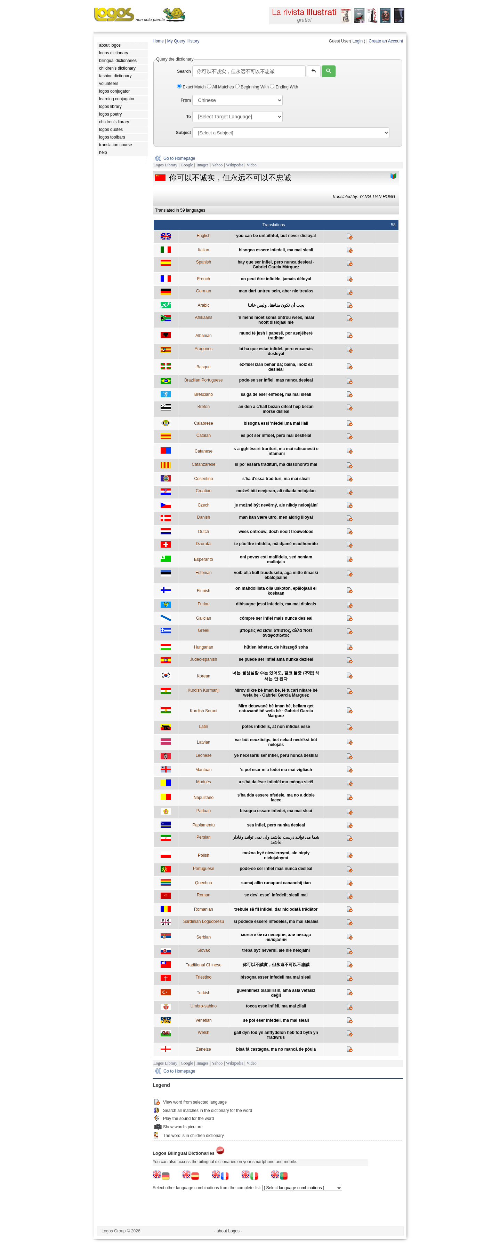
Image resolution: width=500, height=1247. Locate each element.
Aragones (203, 348)
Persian (203, 837)
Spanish (203, 262)
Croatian (203, 490)
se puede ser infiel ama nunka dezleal (276, 659)
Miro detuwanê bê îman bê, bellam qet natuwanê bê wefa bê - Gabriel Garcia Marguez (276, 711)
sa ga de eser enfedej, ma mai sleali (276, 394)
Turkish (203, 992)
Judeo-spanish (203, 659)
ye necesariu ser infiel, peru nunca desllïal (276, 755)
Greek (203, 630)
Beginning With (252, 87)
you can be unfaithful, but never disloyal (276, 235)
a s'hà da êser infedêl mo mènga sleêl (276, 781)
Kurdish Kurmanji (203, 690)
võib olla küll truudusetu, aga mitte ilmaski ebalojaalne (276, 575)
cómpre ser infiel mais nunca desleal (276, 618)
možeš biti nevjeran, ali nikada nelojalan (276, 490)
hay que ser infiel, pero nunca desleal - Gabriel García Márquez (275, 264)
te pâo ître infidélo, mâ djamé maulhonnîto (276, 543)
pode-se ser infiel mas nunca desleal (276, 868)
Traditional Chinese (203, 965)
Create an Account (386, 41)
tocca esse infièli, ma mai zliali (276, 1006)
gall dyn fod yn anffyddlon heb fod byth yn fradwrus (276, 1035)
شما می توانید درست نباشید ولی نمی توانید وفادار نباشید (276, 840)
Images (202, 165)
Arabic (203, 305)
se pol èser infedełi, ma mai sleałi (276, 1020)
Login (358, 41)
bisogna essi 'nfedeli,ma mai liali (276, 423)
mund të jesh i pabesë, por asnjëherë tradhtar (276, 335)
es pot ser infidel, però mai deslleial (276, 435)
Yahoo (217, 165)
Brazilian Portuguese (203, 380)
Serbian (203, 937)
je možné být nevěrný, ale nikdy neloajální (275, 505)
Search (184, 71)
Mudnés (203, 781)
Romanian (203, 909)
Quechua (203, 882)
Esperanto (203, 559)
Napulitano (203, 797)
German (203, 291)
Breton (203, 406)
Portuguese (203, 868)
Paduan (203, 810)
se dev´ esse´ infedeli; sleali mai (276, 895)
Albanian (203, 335)
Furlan (203, 604)
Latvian (203, 742)
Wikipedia (234, 165)
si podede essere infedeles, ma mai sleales (276, 921)
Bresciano (203, 394)
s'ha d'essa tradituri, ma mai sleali (276, 478)
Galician (203, 618)
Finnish (203, 590)
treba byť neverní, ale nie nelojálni (276, 950)
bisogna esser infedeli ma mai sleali (276, 977)
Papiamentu (203, 825)
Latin (203, 726)
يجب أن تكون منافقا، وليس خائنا (276, 305)
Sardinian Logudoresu (203, 921)
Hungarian (203, 647)
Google (187, 165)
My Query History (183, 41)
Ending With (284, 87)
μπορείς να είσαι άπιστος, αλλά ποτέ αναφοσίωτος (276, 633)
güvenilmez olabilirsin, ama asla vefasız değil (276, 993)
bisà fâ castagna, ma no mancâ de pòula (276, 1049)
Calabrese (203, 423)
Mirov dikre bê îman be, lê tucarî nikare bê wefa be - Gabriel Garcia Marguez (275, 693)
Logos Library (165, 165)
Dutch (203, 531)
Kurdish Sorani (203, 710)
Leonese (203, 755)
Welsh (203, 1032)
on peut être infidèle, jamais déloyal (276, 278)
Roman (203, 895)
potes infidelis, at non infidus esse (276, 726)
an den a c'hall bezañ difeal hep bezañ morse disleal (276, 409)
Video (252, 165)
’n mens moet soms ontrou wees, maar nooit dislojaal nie (275, 320)
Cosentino (203, 478)
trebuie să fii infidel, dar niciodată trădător (275, 909)
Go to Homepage (179, 158)
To (188, 116)
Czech (203, 505)
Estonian (203, 572)
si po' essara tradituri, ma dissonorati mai (276, 464)
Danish (203, 517)
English (203, 235)
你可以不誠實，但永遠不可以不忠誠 (276, 964)
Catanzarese (203, 464)
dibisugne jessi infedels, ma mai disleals (276, 604)
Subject (183, 132)
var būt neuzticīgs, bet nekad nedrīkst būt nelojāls (276, 742)
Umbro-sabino (204, 1006)
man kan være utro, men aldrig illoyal (276, 517)
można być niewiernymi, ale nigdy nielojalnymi (275, 855)
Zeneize (203, 1049)
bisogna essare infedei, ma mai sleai (276, 810)
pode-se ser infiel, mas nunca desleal (276, 380)
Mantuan (203, 769)
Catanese (203, 451)
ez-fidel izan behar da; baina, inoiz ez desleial (276, 367)
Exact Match (192, 87)
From (185, 100)
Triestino (204, 977)
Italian (203, 250)
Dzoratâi (203, 543)
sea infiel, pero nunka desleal (276, 825)
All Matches (221, 87)
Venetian (203, 1020)
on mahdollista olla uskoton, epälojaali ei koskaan (275, 591)
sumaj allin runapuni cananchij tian (276, 882)
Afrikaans (203, 317)
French (203, 278)
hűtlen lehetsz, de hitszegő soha (276, 647)
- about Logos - (228, 1231)
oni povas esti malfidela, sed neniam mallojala (276, 559)
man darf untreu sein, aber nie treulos (276, 291)
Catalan (203, 435)
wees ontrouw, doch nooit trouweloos (276, 531)
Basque (203, 366)
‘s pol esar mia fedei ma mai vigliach (276, 769)
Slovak (203, 950)
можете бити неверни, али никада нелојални (276, 937)
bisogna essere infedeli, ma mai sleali (276, 250)
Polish (203, 855)
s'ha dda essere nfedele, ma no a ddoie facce (276, 797)
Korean (203, 676)
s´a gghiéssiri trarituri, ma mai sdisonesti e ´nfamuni (276, 451)
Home (158, 41)
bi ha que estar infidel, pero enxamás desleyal (276, 351)
